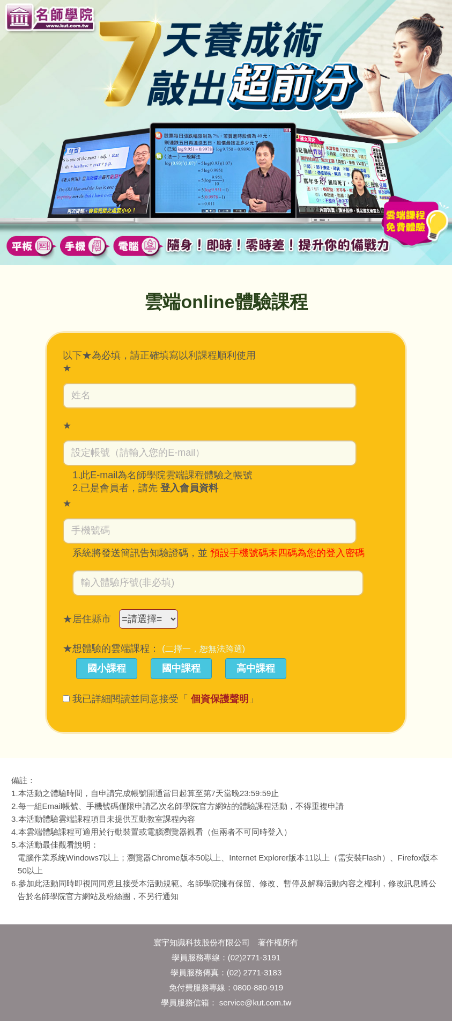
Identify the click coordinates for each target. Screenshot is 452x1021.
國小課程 (106, 668)
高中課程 (255, 668)
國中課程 (181, 668)
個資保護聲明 (220, 699)
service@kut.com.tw (255, 1002)
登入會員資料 (189, 488)
